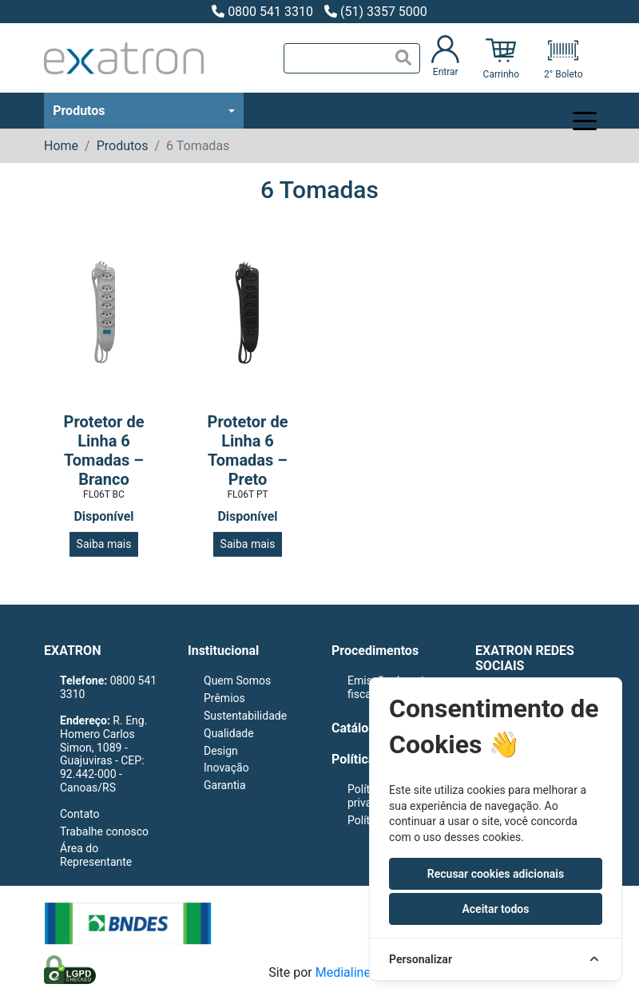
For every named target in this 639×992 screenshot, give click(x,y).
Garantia (225, 785)
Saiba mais (104, 544)
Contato (79, 813)
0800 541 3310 (262, 11)
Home (61, 145)
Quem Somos (237, 680)
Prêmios (224, 698)
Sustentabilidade (245, 715)
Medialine (343, 972)
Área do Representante (96, 855)
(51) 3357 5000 (375, 11)
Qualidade (229, 733)
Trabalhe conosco (104, 831)
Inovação (226, 767)
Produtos (79, 110)
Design (221, 750)
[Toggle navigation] (572, 111)
